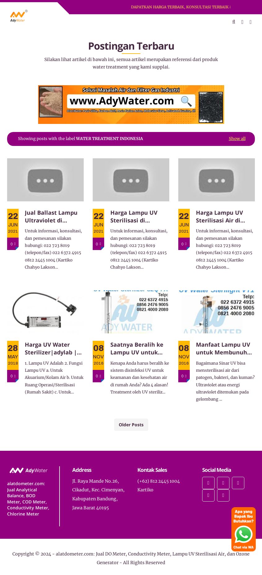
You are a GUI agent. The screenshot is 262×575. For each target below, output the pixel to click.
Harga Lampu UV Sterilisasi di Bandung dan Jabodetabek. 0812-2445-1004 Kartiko (136, 216)
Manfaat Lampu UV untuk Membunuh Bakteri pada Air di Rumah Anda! (223, 348)
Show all (237, 138)
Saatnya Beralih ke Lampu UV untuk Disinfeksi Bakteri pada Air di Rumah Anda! (136, 348)
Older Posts (131, 425)
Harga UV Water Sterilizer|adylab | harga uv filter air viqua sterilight (51, 348)
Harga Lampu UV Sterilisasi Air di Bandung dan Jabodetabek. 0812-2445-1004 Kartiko (222, 216)
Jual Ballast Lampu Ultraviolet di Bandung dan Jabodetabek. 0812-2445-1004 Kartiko (51, 216)
